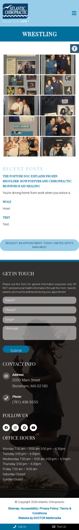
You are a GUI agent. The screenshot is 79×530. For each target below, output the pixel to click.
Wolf (7, 202)
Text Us (59, 526)
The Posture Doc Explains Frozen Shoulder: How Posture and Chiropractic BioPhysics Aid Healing (37, 181)
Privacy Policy (49, 508)
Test (6, 217)
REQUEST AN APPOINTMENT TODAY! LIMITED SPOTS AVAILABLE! (39, 245)
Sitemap (13, 508)
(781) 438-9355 (25, 402)
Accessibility (29, 508)
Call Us (19, 526)
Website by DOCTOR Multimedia (39, 518)
